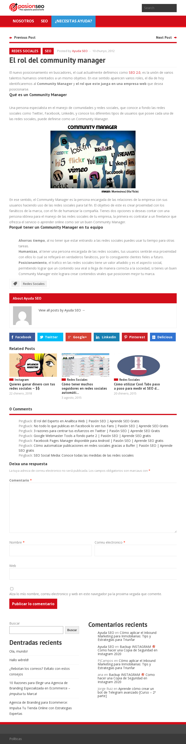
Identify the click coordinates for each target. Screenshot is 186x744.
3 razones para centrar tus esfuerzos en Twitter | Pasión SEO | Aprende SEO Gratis (97, 431)
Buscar (14, 623)
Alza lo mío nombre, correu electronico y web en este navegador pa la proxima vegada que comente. (85, 594)
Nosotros (23, 21)
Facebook (23, 337)
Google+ (80, 337)
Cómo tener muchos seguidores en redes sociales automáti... (84, 388)
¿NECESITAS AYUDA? (73, 21)
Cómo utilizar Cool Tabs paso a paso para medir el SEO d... (137, 386)
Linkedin (109, 337)
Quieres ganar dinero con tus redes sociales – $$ (32, 386)
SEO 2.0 (134, 72)
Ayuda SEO (80, 51)
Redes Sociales (25, 51)
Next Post (164, 37)
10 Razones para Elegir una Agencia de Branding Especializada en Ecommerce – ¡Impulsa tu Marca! (39, 688)
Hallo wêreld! (19, 660)
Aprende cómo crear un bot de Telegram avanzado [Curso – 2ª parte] (127, 692)
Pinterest (137, 337)
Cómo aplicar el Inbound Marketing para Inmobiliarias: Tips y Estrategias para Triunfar (127, 636)
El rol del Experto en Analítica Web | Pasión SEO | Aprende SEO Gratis (86, 421)
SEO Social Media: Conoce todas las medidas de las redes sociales (84, 455)
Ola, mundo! (18, 651)
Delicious (165, 337)
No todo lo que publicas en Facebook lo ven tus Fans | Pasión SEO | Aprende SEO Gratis (101, 426)
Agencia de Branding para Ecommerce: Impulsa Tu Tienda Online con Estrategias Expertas (40, 708)
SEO (44, 21)
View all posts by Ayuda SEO (62, 310)
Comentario (20, 480)
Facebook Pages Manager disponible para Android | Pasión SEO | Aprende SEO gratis (98, 440)
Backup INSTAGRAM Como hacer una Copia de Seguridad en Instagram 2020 (127, 650)
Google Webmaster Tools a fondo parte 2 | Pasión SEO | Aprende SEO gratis (92, 435)
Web (12, 565)
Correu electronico (110, 542)
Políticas (15, 739)
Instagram (22, 380)
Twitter (51, 337)
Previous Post (25, 37)
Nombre (17, 542)
